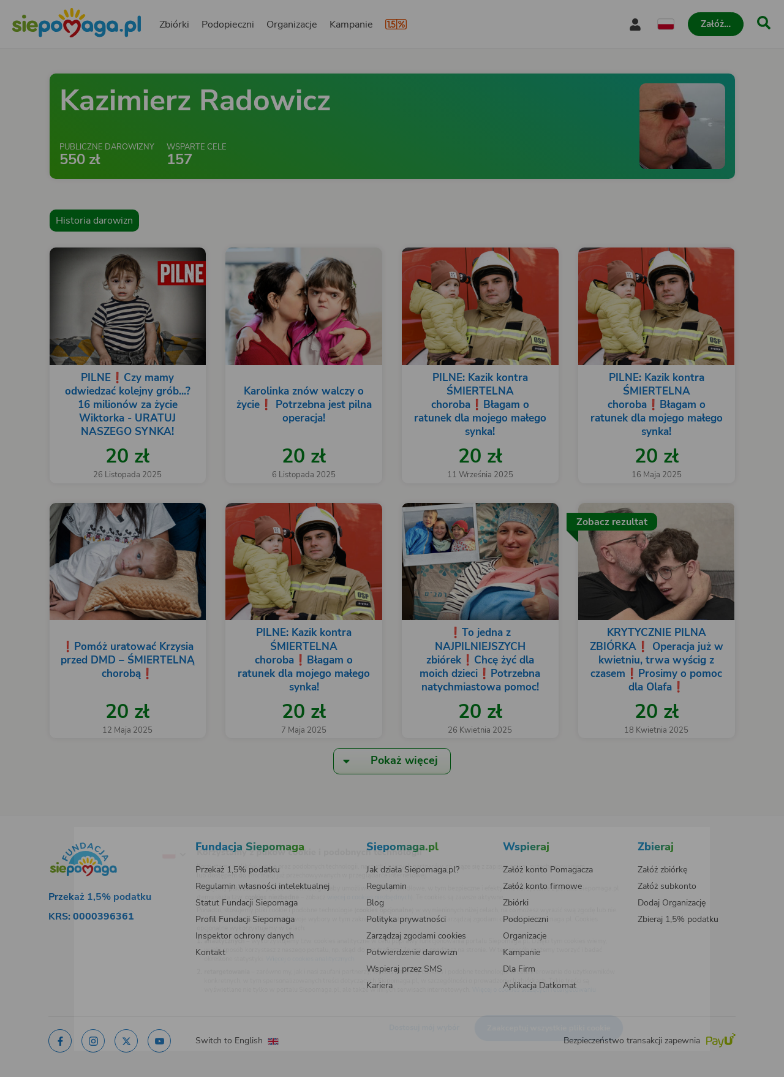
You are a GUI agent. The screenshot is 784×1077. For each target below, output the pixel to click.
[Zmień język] (123, 835)
